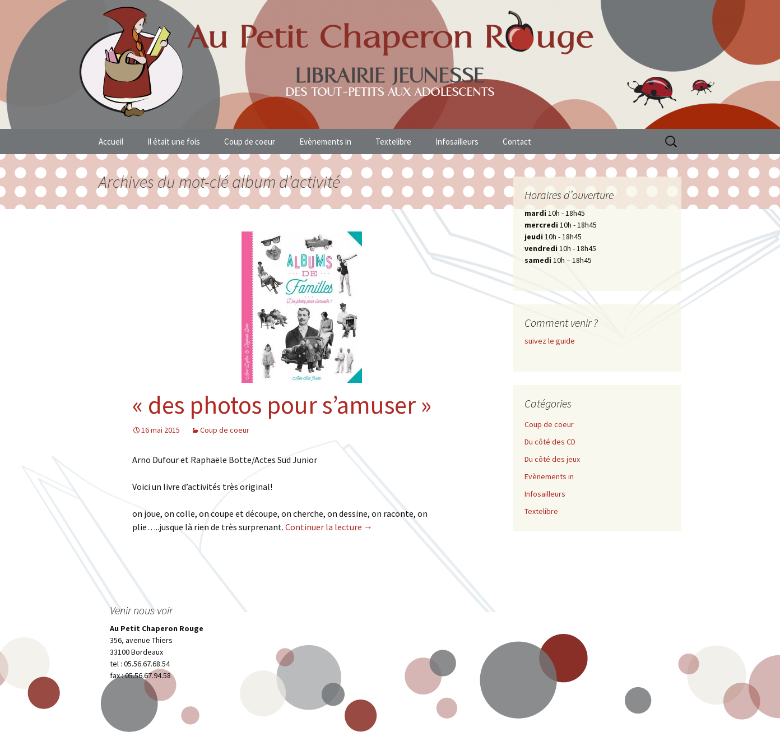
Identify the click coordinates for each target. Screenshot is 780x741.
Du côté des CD (549, 442)
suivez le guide (549, 341)
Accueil (111, 141)
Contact (517, 141)
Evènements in (325, 141)
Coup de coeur (249, 141)
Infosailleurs (457, 141)
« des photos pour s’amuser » (281, 404)
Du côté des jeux (552, 459)
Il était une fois (173, 141)
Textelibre (393, 141)
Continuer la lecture (329, 526)
